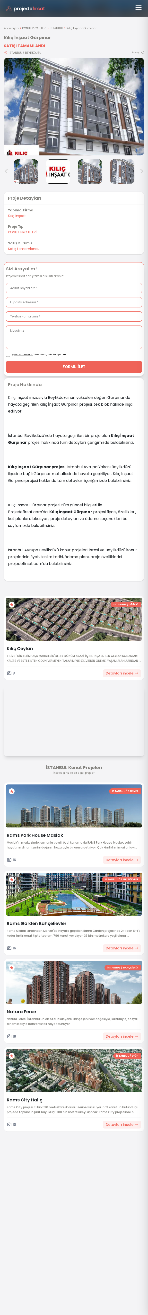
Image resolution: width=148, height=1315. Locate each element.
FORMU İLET (74, 367)
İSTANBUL (56, 28)
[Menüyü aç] (138, 7)
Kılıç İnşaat (17, 215)
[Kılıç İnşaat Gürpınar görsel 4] (90, 171)
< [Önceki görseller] (6, 171)
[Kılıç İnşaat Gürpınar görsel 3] (58, 171)
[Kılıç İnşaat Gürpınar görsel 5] (122, 171)
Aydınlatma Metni (22, 354)
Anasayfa (11, 28)
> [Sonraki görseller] (141, 171)
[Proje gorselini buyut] (74, 106)
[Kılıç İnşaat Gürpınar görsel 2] (26, 171)
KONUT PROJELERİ (34, 28)
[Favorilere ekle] (12, 605)
